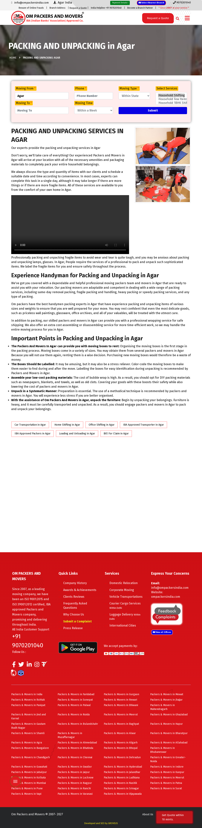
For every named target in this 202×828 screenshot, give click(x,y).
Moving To (24, 103)
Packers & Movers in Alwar (120, 733)
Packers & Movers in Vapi (26, 793)
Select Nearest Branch (151, 2)
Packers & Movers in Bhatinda (75, 748)
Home (12, 57)
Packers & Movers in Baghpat (121, 723)
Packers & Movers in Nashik (120, 783)
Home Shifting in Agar (67, 424)
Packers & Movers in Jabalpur (29, 772)
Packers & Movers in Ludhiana (122, 777)
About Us (147, 814)
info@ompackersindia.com (170, 587)
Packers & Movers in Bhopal (121, 748)
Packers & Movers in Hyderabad (123, 766)
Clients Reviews (73, 596)
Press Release (73, 628)
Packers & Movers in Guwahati (29, 766)
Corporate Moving (121, 590)
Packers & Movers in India (26, 694)
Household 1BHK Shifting (171, 103)
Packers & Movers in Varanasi (75, 793)
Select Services (167, 88)
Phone (80, 88)
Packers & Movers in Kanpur (167, 772)
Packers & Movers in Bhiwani (121, 705)
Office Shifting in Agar (101, 424)
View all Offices (162, 632)
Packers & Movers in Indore (166, 766)
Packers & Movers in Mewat (166, 694)
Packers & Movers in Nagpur (75, 783)
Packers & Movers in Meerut (121, 714)
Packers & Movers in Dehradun (122, 757)
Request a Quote (78, 8)
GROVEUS (113, 823)
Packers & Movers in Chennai (75, 757)
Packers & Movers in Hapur (166, 723)
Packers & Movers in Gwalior (75, 766)
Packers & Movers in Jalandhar (122, 772)
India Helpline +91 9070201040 (106, 8)
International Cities (122, 625)
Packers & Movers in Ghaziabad (169, 714)
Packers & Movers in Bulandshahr (78, 723)
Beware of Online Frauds (31, 8)
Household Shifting (171, 95)
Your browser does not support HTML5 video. (70, 224)
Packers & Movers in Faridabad (76, 694)
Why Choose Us (73, 614)
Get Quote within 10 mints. (173, 817)
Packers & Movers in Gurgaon (121, 694)
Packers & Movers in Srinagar (121, 788)
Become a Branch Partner (140, 8)
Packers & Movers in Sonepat (75, 699)
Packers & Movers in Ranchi (74, 788)
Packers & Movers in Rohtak (28, 699)
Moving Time (84, 103)
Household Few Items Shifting (171, 99)
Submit (153, 110)
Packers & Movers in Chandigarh (30, 757)
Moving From (26, 88)
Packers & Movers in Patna (166, 783)
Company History (75, 583)
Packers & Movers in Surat (166, 788)
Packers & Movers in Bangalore (30, 748)
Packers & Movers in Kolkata (28, 777)
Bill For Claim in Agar (116, 433)
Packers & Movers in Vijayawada (123, 793)
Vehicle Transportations (126, 596)
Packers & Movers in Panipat (28, 705)
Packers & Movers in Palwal (74, 705)
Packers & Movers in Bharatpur (169, 733)
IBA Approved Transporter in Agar (143, 424)
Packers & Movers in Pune (27, 788)
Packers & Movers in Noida (74, 714)
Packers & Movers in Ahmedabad (77, 742)
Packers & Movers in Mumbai (28, 783)
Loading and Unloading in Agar (77, 433)
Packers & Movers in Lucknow (75, 777)
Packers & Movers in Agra (26, 742)
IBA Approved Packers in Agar (32, 433)
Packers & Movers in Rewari (120, 699)
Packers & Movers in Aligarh (120, 742)
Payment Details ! (120, 2)
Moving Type (129, 88)
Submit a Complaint (77, 621)
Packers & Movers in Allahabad (168, 742)
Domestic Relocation (123, 583)
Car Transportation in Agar (30, 424)
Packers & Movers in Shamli (28, 733)
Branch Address (57, 8)
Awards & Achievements (79, 590)
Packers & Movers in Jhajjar (166, 699)
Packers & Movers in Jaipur (74, 772)
